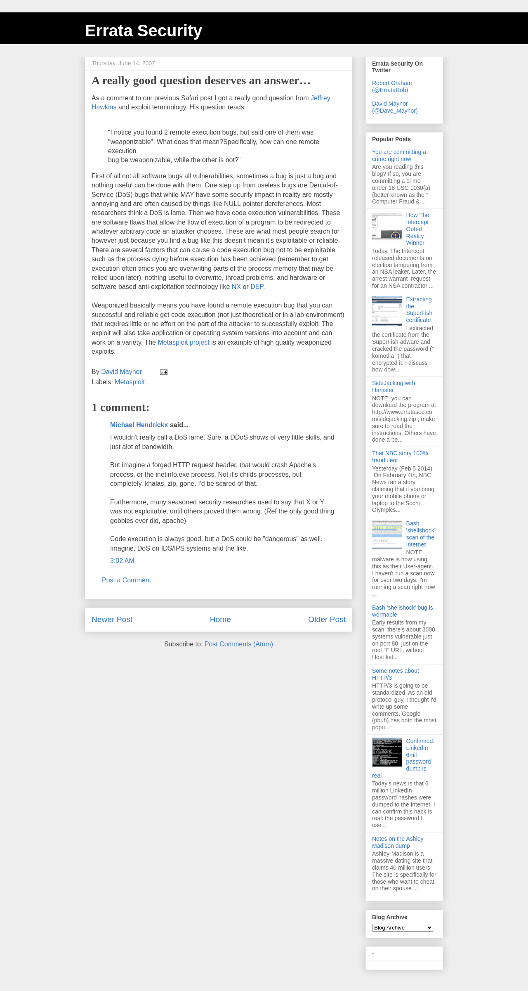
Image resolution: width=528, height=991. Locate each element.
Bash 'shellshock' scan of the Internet (421, 533)
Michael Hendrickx (139, 424)
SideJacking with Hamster (393, 386)
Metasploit (130, 382)
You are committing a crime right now (399, 155)
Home (220, 619)
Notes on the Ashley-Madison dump (398, 842)
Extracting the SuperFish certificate (419, 309)
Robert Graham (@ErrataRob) (392, 86)
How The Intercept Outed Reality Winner (417, 229)
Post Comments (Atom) (239, 644)
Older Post (327, 619)
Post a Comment (126, 580)
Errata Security (144, 30)
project (184, 342)
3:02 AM (122, 560)
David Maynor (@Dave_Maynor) (395, 107)
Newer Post (112, 619)
